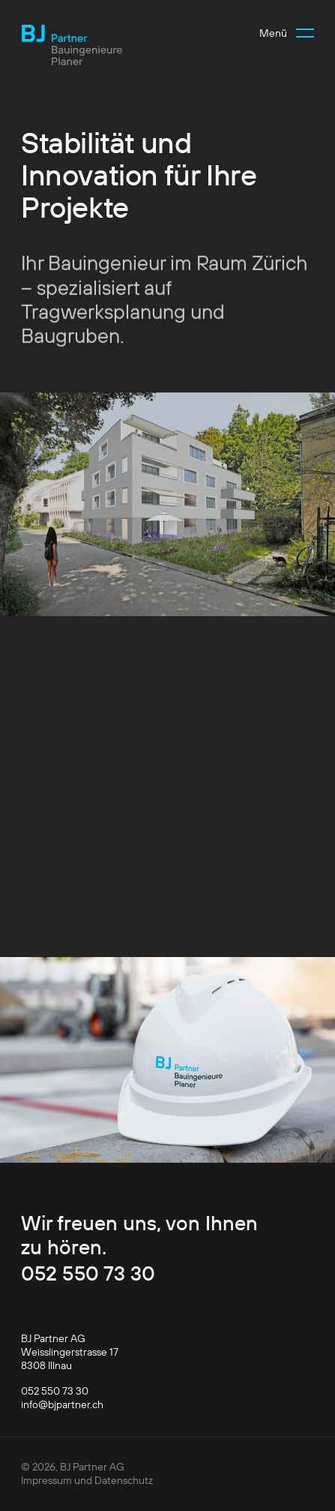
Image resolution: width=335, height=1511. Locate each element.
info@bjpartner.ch (62, 1404)
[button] (286, 33)
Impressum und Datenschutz (87, 1480)
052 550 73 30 (88, 1273)
